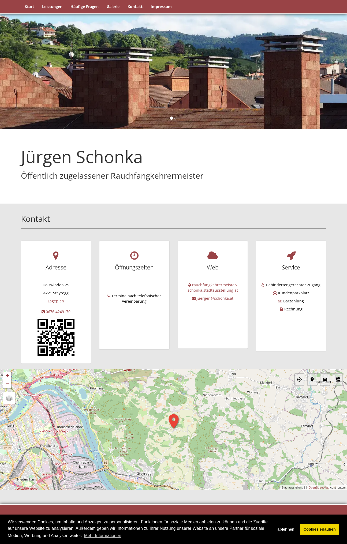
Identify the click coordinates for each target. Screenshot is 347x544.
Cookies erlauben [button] (320, 529)
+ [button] (7, 377)
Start (29, 6)
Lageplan (56, 300)
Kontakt (135, 6)
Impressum (161, 6)
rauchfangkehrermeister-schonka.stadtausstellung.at (213, 287)
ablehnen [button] (285, 529)
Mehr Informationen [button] (102, 535)
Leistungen (52, 6)
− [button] (7, 385)
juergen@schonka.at (215, 298)
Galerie (113, 6)
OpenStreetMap (319, 487)
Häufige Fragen (84, 6)
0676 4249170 (58, 311)
